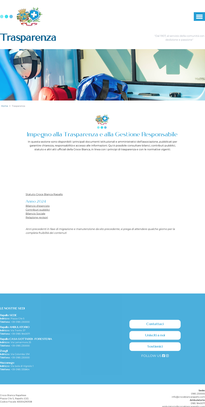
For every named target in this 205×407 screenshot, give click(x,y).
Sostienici (155, 380)
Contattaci (155, 358)
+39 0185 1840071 (20, 367)
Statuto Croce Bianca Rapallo (44, 194)
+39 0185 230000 (20, 355)
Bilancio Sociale (35, 213)
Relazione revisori (37, 217)
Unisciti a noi (155, 369)
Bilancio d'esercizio (38, 205)
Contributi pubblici (38, 209)
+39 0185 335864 (20, 403)
